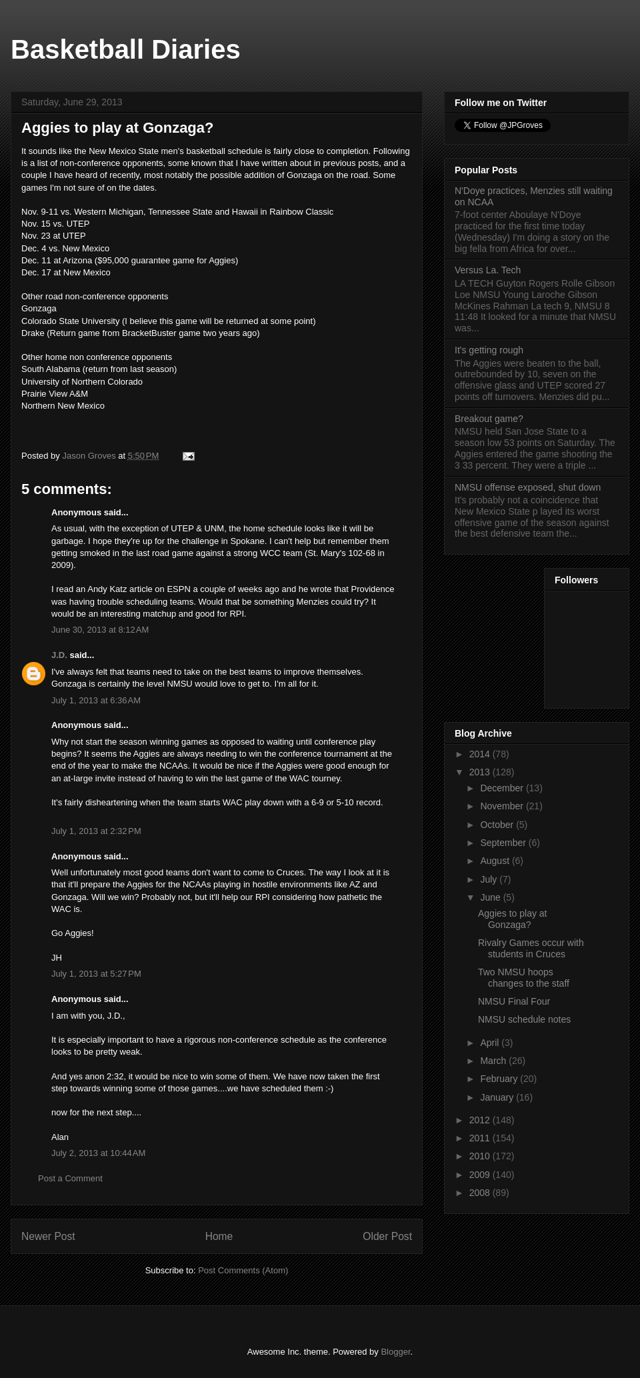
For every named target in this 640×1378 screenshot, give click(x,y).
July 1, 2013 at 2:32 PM (96, 831)
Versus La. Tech (488, 270)
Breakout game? (489, 418)
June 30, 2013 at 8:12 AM (100, 630)
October (498, 824)
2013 (481, 772)
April (490, 1042)
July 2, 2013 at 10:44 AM (98, 1153)
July (489, 879)
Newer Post (48, 1236)
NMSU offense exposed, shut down (528, 487)
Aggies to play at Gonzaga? (512, 919)
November (502, 806)
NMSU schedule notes (524, 1019)
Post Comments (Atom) (243, 1270)
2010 (481, 1156)
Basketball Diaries (126, 49)
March (494, 1060)
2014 (481, 754)
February (500, 1078)
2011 (481, 1138)
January (498, 1097)
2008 (481, 1192)
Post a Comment (70, 1178)
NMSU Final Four (514, 1001)
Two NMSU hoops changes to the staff (523, 978)
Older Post (387, 1236)
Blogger (395, 1352)
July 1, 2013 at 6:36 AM (96, 700)
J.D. (59, 655)
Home (219, 1236)
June (491, 897)
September (504, 842)
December (502, 788)
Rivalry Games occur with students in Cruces (531, 948)
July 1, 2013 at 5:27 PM (96, 974)
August (495, 860)
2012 (481, 1120)
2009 (481, 1174)
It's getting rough (489, 350)
